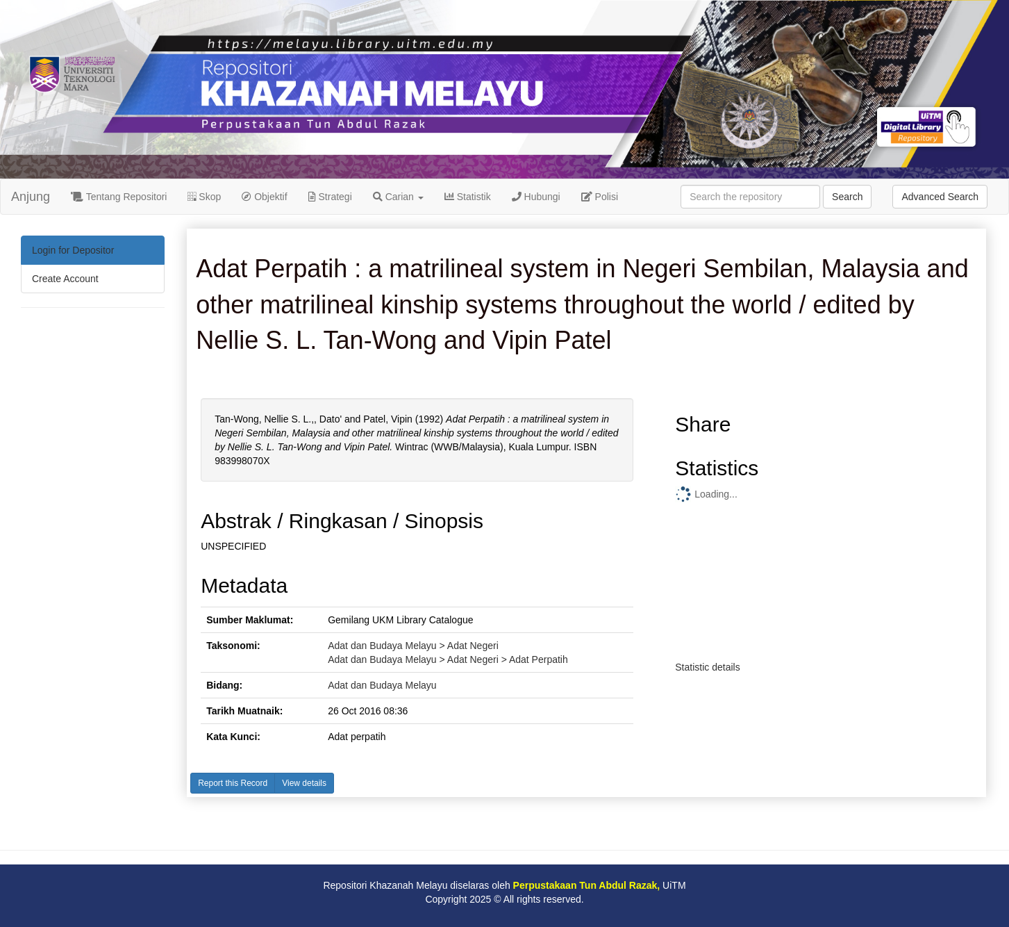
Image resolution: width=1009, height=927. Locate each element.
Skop (204, 196)
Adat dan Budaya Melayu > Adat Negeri (413, 645)
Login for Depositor (73, 250)
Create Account (65, 278)
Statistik (467, 196)
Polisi (599, 196)
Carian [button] (398, 196)
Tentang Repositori (119, 196)
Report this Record (232, 783)
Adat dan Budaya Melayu (382, 685)
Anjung (30, 197)
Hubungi (536, 196)
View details (304, 783)
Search (847, 196)
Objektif (264, 196)
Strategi (330, 196)
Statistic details (707, 667)
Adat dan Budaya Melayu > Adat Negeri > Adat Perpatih (448, 659)
